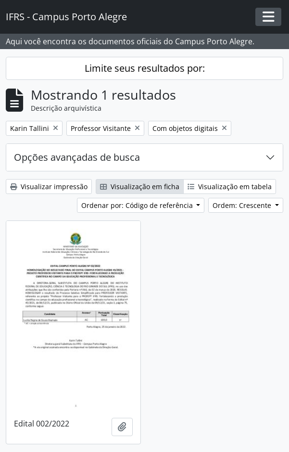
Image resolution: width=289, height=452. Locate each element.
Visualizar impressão (49, 186)
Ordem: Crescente (243, 205)
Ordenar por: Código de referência (138, 205)
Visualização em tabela (230, 186)
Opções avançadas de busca (77, 157)
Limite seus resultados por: (145, 68)
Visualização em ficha (139, 186)
